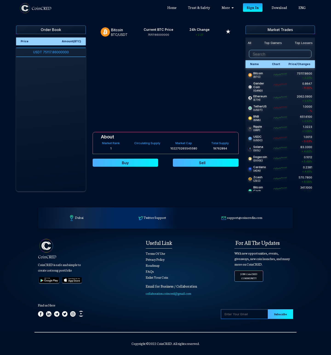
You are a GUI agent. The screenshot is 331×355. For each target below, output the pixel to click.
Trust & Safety (199, 7)
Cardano (259, 167)
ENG (302, 7)
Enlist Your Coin (157, 277)
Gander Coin (258, 85)
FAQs (150, 271)
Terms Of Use (155, 253)
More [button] (228, 7)
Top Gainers (273, 43)
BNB (256, 116)
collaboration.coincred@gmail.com (168, 293)
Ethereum (260, 96)
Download (279, 7)
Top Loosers (304, 43)
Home (174, 7)
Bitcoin (258, 73)
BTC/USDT (119, 35)
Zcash (258, 177)
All (249, 43)
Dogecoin (260, 157)
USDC (257, 136)
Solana (258, 147)
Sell (202, 162)
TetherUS (260, 106)
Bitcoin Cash (258, 189)
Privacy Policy (155, 259)
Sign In (253, 7)
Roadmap (153, 265)
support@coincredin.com (244, 217)
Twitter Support (155, 217)
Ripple (257, 126)
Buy (125, 162)
